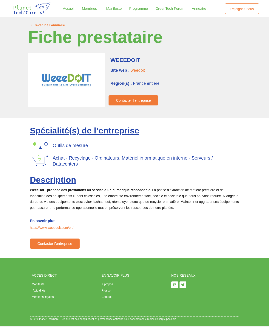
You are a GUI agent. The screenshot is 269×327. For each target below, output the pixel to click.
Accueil (69, 8)
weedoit (138, 70)
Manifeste (114, 8)
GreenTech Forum (169, 8)
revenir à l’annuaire (50, 25)
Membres (90, 8)
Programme (138, 8)
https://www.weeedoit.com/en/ (52, 228)
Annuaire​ (199, 8)
